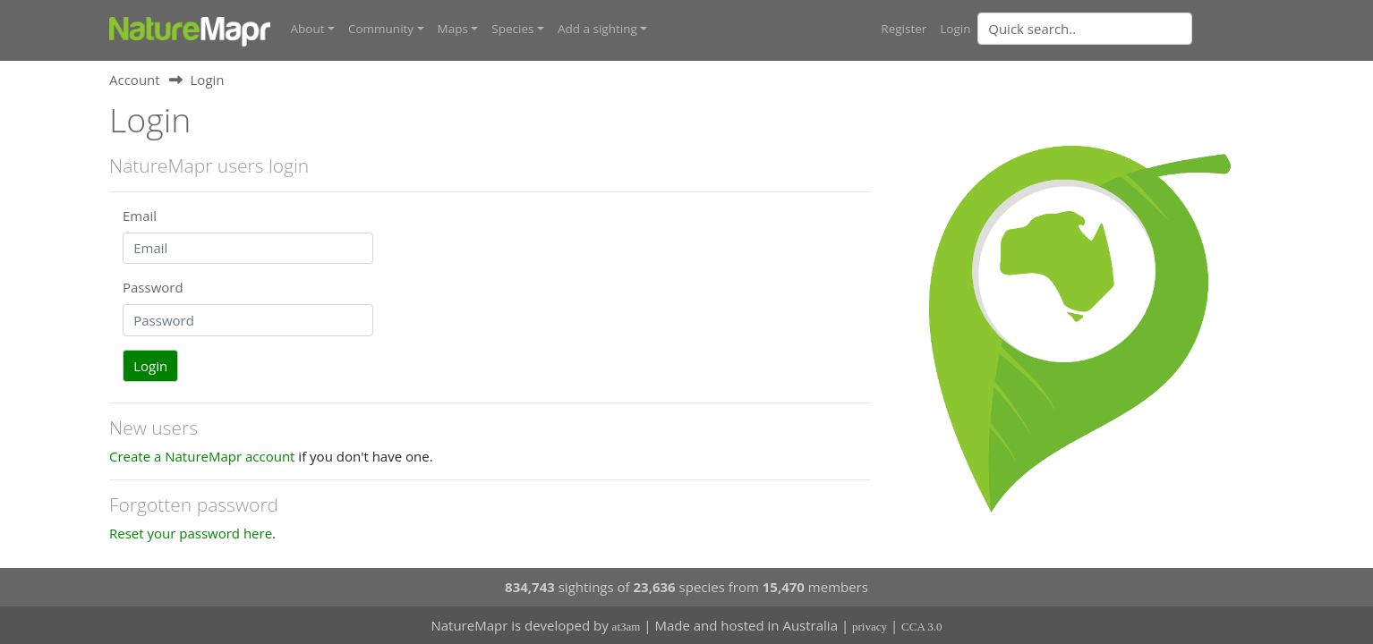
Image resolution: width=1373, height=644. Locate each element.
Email (140, 216)
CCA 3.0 (921, 626)
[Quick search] (1084, 29)
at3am (626, 626)
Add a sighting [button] (597, 29)
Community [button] (381, 29)
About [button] (308, 29)
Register (903, 29)
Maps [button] (453, 29)
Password (153, 287)
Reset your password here (190, 533)
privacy (869, 626)
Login (955, 29)
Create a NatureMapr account (201, 456)
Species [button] (512, 29)
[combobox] (1120, 29)
